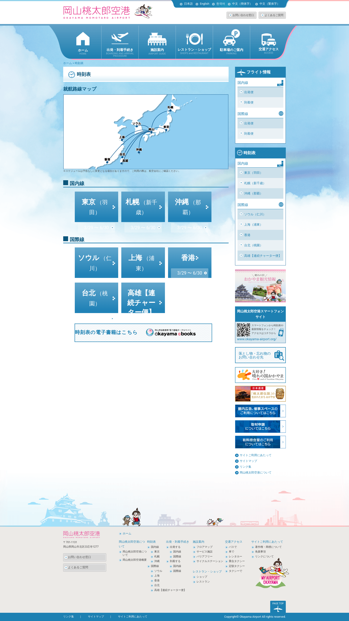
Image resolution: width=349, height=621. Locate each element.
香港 (247, 235)
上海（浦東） (253, 224)
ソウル (94, 254)
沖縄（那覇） (253, 193)
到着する (175, 561)
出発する (175, 546)
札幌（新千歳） (255, 183)
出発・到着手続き (177, 541)
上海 (141, 254)
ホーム (67, 63)
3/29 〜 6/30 (96, 209)
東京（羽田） (253, 172)
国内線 (155, 546)
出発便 (249, 92)
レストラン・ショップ (207, 571)
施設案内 (198, 541)
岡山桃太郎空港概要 (135, 559)
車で (231, 551)
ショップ (202, 576)
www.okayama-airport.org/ (257, 339)
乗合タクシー (237, 561)
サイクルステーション (210, 561)
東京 (95, 198)
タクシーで (235, 570)
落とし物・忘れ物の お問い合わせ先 (261, 355)
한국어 (220, 3)
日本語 (188, 3)
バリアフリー (205, 556)
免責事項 (260, 551)
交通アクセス (233, 541)
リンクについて (264, 556)
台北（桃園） (253, 245)
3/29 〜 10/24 (143, 306)
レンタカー (235, 556)
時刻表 (246, 152)
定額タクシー (237, 566)
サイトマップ (248, 461)
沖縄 (188, 198)
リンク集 (245, 466)
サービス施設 (205, 551)
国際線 (155, 566)
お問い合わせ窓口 (243, 15)
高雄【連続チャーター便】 (263, 255)
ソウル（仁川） (255, 214)
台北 (95, 289)
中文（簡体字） (242, 3)
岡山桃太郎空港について (256, 472)
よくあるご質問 (274, 15)
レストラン (203, 581)
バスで (233, 546)
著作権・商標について (268, 546)
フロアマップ (205, 546)
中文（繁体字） (270, 3)
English (204, 3)
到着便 (249, 102)
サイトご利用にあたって (256, 455)
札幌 (141, 198)
